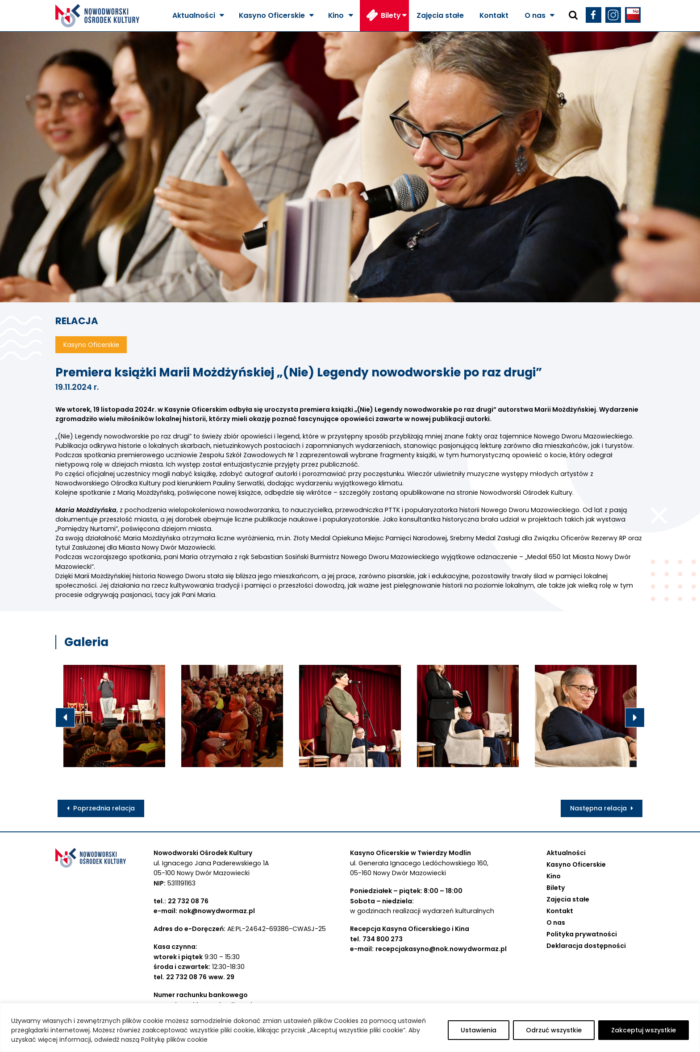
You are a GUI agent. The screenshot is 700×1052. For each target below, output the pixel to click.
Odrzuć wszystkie (554, 1030)
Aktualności (193, 15)
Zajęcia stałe (440, 15)
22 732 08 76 (188, 901)
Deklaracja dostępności (586, 945)
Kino (336, 15)
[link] (526, 492)
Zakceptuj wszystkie (643, 1030)
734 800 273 (382, 939)
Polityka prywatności (581, 934)
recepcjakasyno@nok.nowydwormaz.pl (441, 948)
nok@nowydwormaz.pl (217, 910)
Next (635, 717)
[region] (350, 1027)
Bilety (391, 15)
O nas (535, 15)
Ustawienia (478, 1030)
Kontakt (493, 15)
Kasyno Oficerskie (272, 15)
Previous (65, 717)
